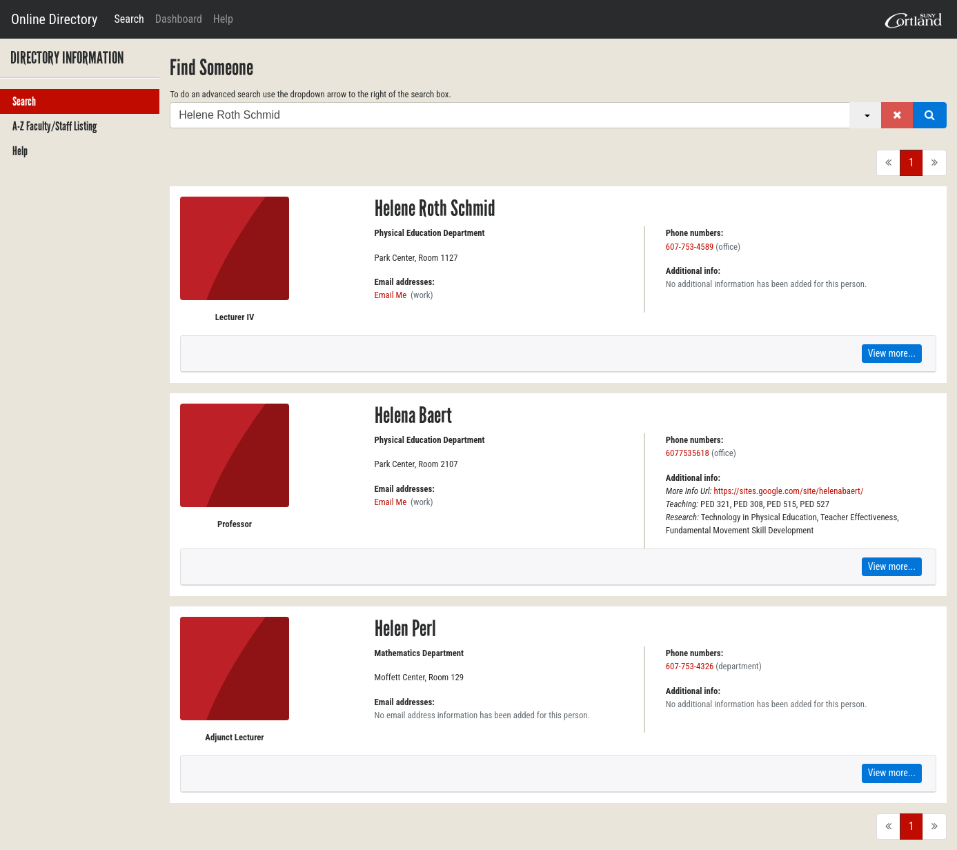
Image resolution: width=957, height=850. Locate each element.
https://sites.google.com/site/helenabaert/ (788, 491)
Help (223, 19)
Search (129, 19)
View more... (892, 353)
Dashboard (178, 19)
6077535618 (687, 453)
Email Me (391, 295)
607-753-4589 (690, 246)
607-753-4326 (690, 666)
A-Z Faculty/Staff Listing (54, 126)
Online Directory (54, 19)
